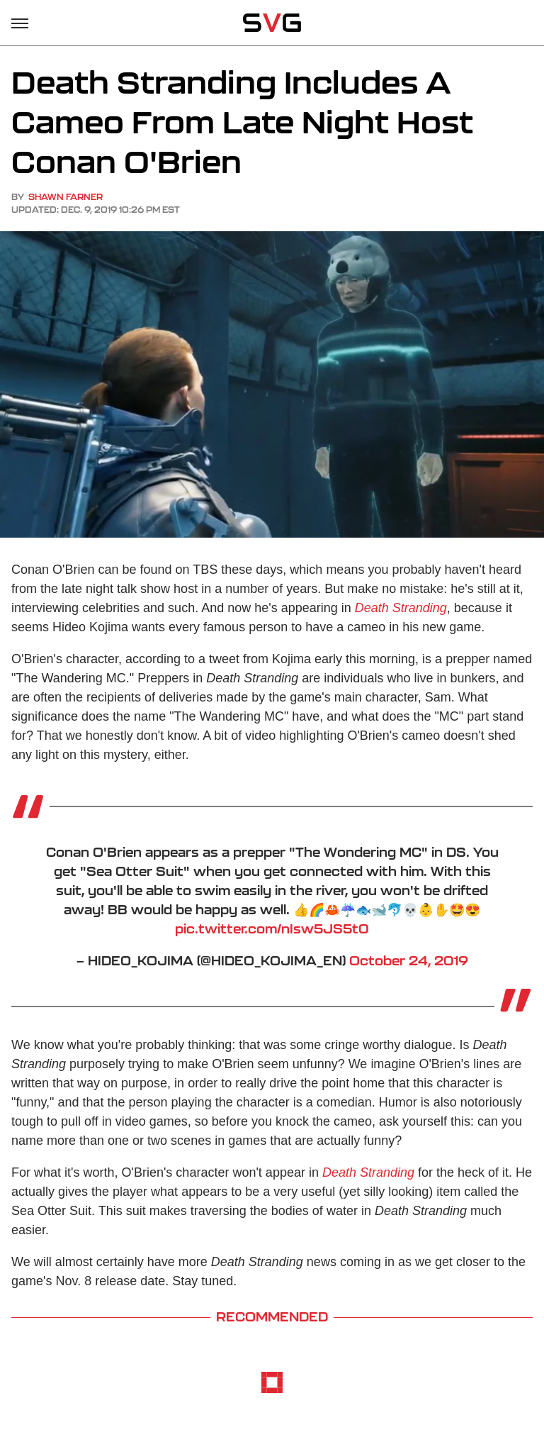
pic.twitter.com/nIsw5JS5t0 (272, 928)
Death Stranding (401, 608)
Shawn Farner (65, 197)
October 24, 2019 (408, 960)
